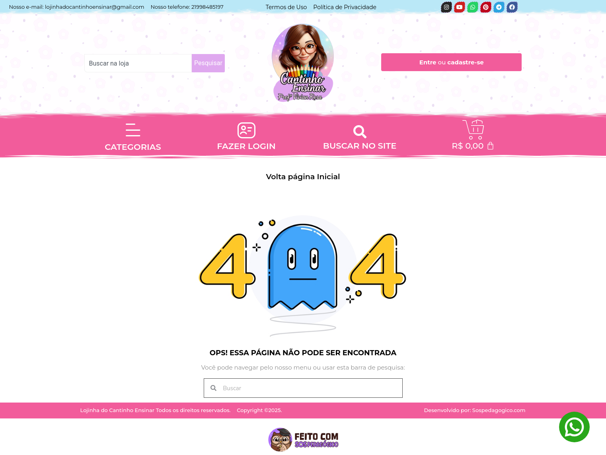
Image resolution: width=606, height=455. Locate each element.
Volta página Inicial (303, 176)
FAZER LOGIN (246, 146)
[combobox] (138, 63)
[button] (360, 131)
